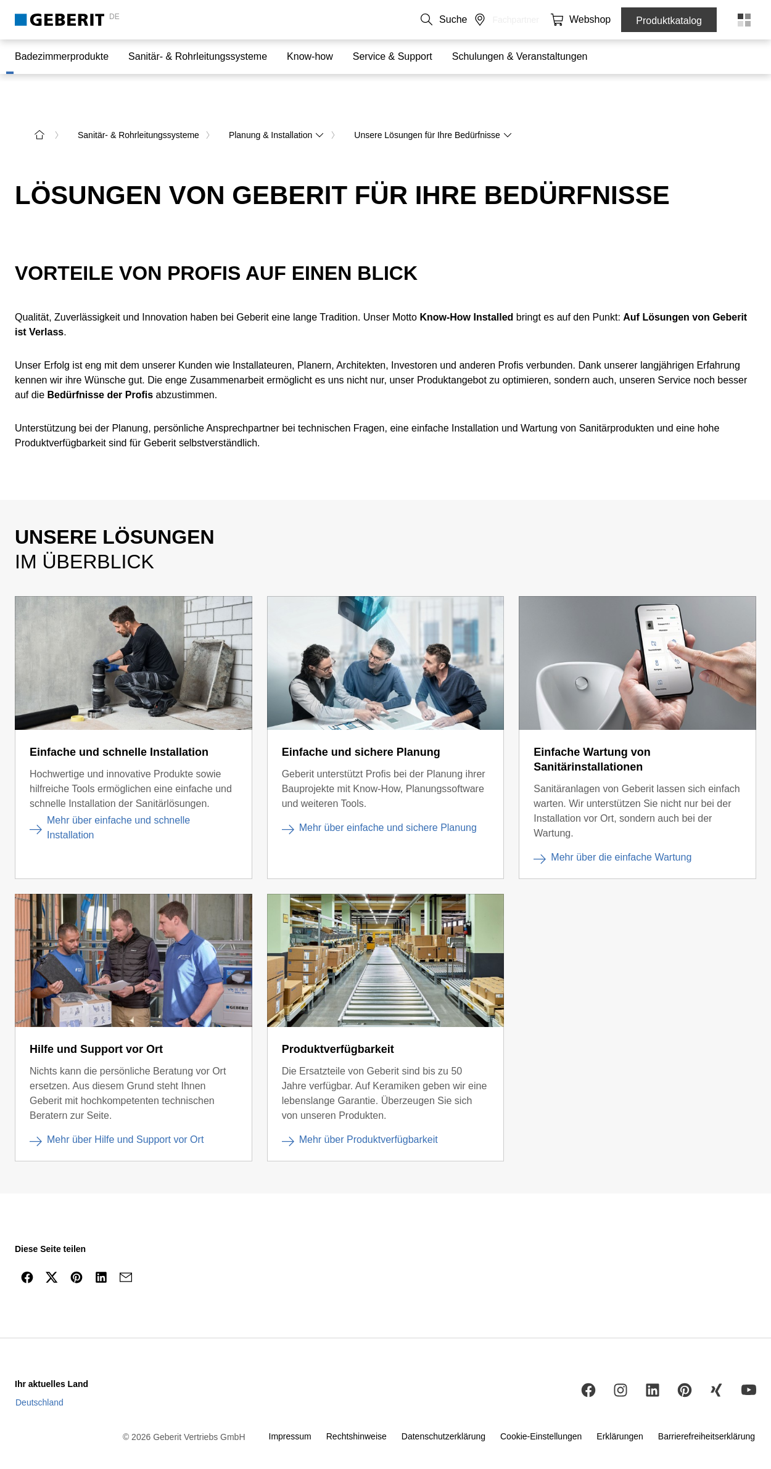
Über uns (411, 20)
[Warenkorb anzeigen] (594, 19)
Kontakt (366, 20)
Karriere (457, 20)
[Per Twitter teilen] (51, 1248)
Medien (498, 20)
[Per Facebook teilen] (27, 1248)
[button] (544, 19)
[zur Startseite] (39, 106)
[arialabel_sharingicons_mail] (125, 1248)
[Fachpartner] (569, 19)
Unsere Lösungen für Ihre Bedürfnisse (433, 106)
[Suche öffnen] (544, 19)
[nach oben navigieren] (735, 1278)
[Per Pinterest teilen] (76, 1248)
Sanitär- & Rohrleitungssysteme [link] (138, 106)
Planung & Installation (276, 106)
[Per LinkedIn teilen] (101, 1248)
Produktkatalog (669, 20)
